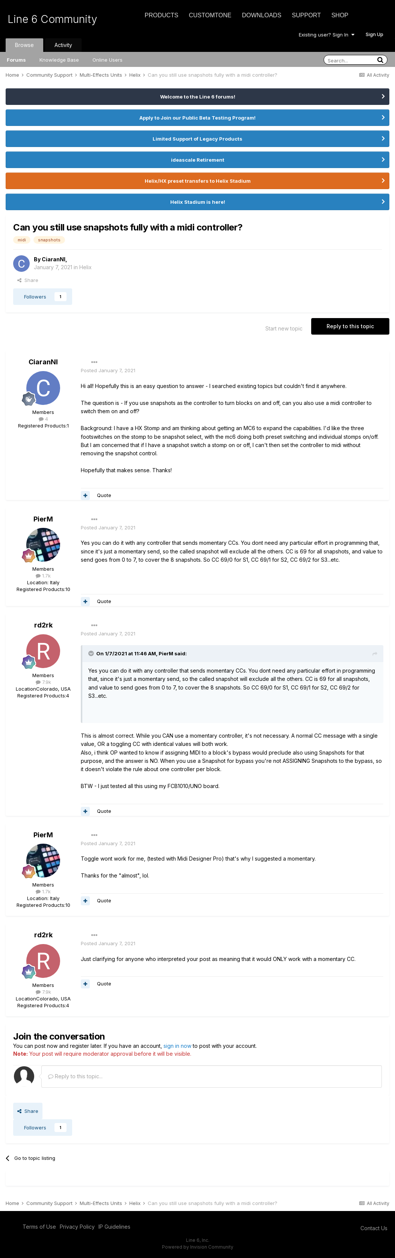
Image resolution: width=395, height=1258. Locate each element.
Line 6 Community (52, 19)
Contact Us (373, 1228)
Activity (63, 45)
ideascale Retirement (197, 160)
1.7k (43, 576)
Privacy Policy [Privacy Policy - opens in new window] (77, 1226)
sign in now (177, 1046)
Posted (108, 370)
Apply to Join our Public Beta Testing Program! (197, 118)
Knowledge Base (59, 60)
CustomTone (210, 15)
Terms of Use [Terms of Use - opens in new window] (39, 1226)
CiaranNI (53, 259)
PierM (43, 519)
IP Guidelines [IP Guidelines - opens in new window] (114, 1226)
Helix (85, 267)
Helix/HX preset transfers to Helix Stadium (198, 181)
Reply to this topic (350, 326)
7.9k (43, 682)
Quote (104, 495)
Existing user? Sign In (326, 35)
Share (27, 280)
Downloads (261, 15)
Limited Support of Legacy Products (197, 139)
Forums (16, 60)
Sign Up (374, 34)
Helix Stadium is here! (197, 202)
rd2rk (43, 625)
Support (306, 15)
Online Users (107, 60)
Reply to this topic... (75, 1076)
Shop (339, 15)
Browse (24, 45)
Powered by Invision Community (197, 1247)
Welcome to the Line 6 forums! (197, 97)
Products (162, 15)
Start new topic (284, 328)
